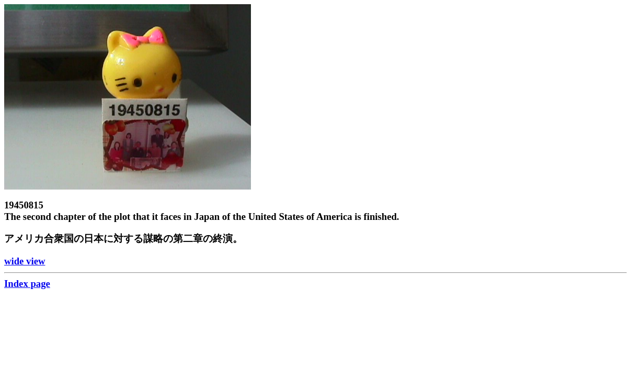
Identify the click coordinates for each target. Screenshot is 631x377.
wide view (24, 261)
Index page (27, 283)
